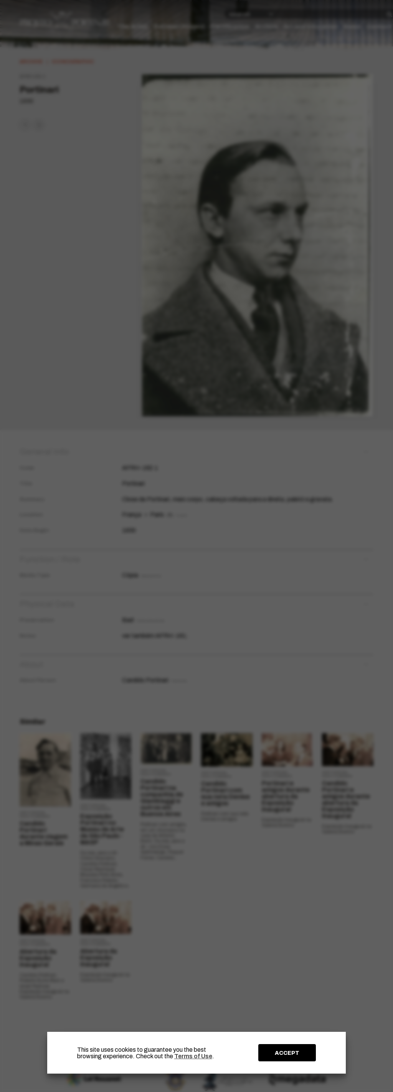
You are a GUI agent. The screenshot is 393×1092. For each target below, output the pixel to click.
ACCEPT (287, 1053)
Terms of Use (193, 1056)
